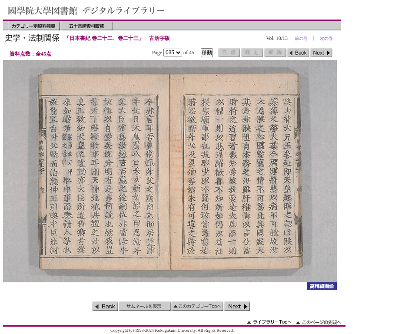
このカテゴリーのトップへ (197, 306)
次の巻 (326, 38)
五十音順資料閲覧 (86, 25)
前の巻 (301, 38)
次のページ (321, 52)
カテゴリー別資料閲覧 (34, 25)
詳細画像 (322, 286)
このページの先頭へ (318, 322)
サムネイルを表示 (145, 306)
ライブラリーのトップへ (269, 322)
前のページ (298, 52)
